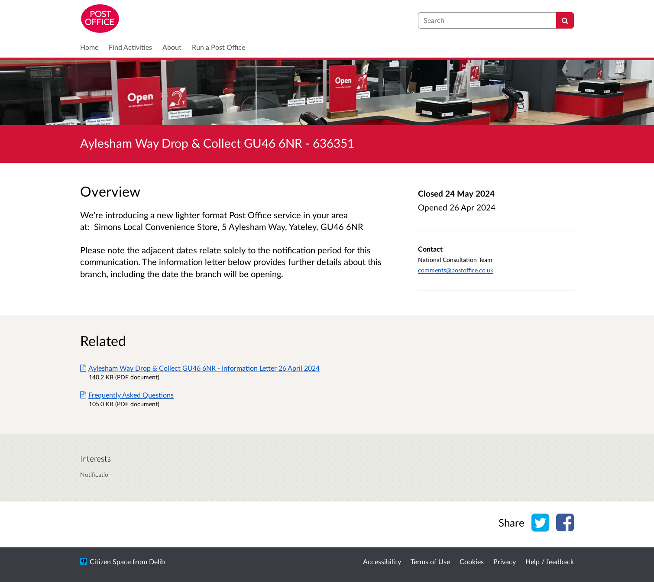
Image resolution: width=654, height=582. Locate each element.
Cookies (472, 561)
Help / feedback (549, 561)
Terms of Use (430, 561)
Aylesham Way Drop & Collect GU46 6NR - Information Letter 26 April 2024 (200, 368)
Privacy (504, 561)
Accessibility (382, 561)
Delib (157, 561)
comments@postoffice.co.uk (455, 270)
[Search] (565, 20)
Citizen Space (110, 561)
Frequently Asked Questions (127, 395)
